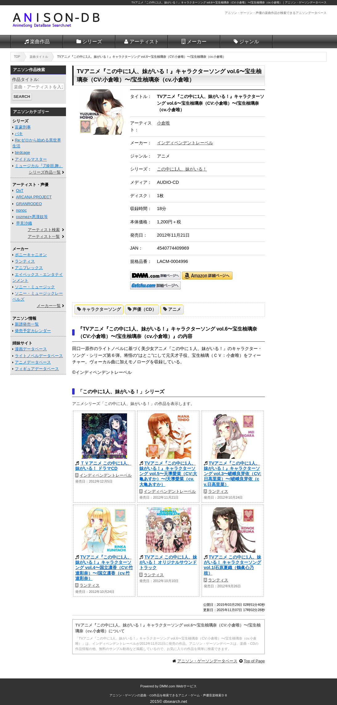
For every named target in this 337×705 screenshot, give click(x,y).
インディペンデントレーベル (185, 142)
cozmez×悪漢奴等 (32, 216)
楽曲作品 (40, 41)
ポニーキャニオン (31, 254)
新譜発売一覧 (27, 324)
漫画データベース (31, 349)
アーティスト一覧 (44, 236)
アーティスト (144, 41)
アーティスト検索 (44, 229)
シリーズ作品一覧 (45, 172)
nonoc (21, 210)
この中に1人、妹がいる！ (182, 169)
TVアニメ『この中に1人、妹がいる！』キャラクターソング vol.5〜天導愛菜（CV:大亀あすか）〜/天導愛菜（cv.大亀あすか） (168, 474)
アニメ (174, 309)
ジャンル (249, 41)
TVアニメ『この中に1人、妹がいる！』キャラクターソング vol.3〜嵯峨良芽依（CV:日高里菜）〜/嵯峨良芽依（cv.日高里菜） (232, 474)
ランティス (218, 491)
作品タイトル (25, 79)
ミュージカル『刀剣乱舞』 (39, 165)
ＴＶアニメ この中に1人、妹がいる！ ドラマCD (103, 466)
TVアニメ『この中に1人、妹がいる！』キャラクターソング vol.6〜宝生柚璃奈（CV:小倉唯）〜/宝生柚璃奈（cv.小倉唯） (206, 2)
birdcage (22, 152)
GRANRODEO (29, 203)
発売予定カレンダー (33, 330)
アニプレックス (29, 267)
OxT (19, 190)
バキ (19, 133)
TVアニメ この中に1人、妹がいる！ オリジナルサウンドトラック (168, 562)
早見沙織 (24, 223)
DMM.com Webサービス (178, 686)
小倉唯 (163, 122)
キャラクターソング (101, 309)
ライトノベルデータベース (39, 355)
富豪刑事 (23, 127)
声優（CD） (144, 309)
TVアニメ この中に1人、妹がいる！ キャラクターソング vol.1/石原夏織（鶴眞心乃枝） (232, 565)
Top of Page (254, 661)
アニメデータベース (33, 362)
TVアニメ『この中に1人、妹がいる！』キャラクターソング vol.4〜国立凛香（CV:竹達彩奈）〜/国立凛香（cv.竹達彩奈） (104, 568)
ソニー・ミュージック (35, 287)
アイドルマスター (31, 159)
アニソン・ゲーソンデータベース (207, 661)
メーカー (197, 41)
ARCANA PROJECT (34, 197)
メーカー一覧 (49, 305)
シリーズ (92, 41)
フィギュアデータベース (37, 368)
